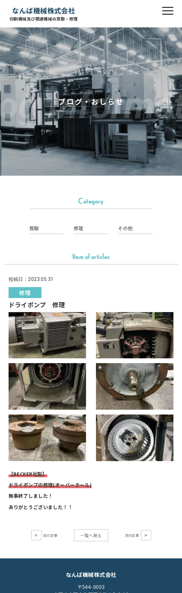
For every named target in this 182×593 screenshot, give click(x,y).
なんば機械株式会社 (44, 14)
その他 (125, 228)
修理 (79, 228)
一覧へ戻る (90, 535)
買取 (34, 228)
